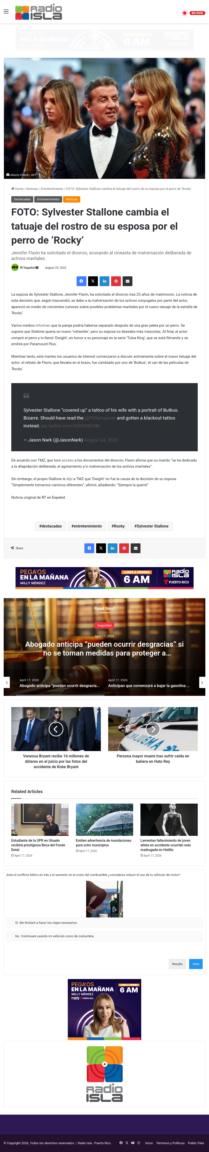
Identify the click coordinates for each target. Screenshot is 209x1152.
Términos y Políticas (170, 1143)
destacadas (52, 526)
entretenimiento (88, 526)
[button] (104, 899)
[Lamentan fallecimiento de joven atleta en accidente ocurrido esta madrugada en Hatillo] (169, 820)
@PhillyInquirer (100, 418)
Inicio (149, 1143)
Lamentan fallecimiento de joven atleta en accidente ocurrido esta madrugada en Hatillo (165, 845)
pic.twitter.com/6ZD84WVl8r (70, 426)
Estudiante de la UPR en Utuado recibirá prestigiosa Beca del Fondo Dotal (38, 845)
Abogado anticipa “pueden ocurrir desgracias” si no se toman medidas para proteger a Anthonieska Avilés (104, 653)
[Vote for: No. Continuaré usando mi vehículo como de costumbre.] (104, 936)
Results (177, 964)
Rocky (119, 526)
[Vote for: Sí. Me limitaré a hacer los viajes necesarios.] (104, 904)
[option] (104, 647)
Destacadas (22, 199)
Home (17, 189)
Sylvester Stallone (153, 526)
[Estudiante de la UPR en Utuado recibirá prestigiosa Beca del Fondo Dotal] (40, 820)
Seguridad (104, 625)
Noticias (32, 189)
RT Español (27, 267)
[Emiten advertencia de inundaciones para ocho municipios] (104, 820)
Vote (196, 964)
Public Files (196, 1143)
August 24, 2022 (101, 440)
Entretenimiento (52, 189)
